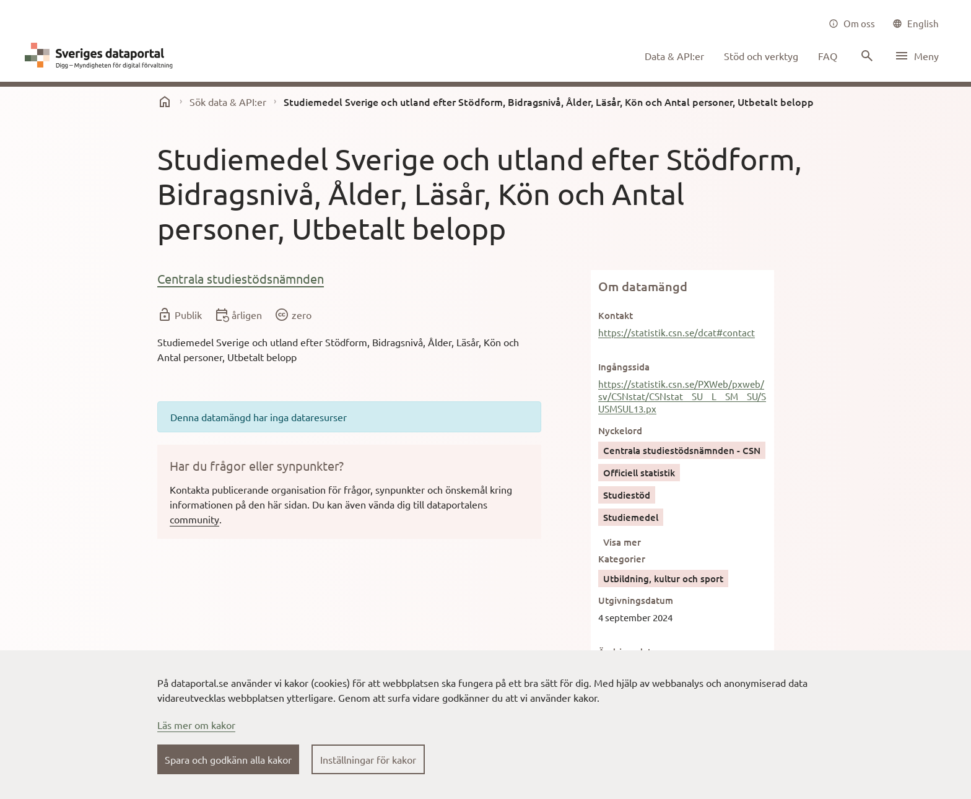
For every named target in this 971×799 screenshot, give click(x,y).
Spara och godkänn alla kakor (228, 759)
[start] (164, 101)
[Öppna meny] (916, 55)
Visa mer (622, 542)
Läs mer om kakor (196, 724)
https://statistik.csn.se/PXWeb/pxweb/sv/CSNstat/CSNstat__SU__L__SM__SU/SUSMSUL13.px (682, 396)
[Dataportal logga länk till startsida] (101, 55)
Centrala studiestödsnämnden (240, 278)
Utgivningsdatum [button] (635, 600)
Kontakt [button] (615, 315)
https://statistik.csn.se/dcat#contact (676, 332)
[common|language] (915, 23)
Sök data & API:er (227, 101)
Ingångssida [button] (624, 366)
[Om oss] (851, 23)
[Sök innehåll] (865, 55)
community (194, 519)
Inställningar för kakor (368, 759)
